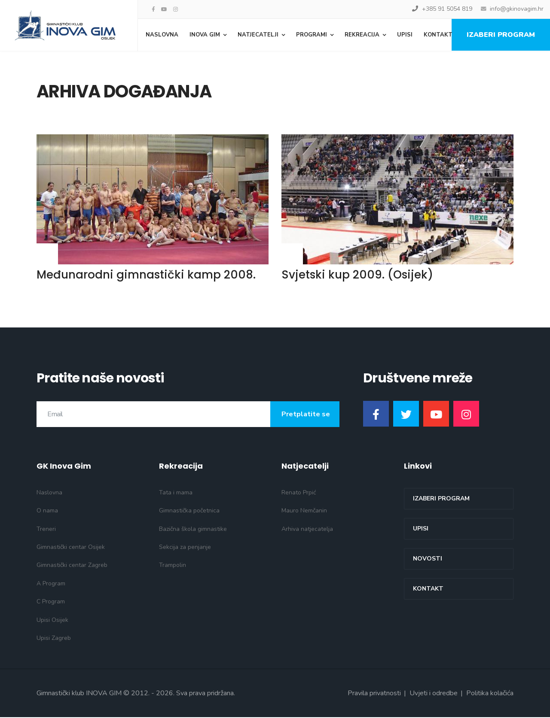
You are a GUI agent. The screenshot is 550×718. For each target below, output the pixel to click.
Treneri (46, 529)
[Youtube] (164, 9)
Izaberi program (501, 34)
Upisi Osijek (52, 620)
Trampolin (172, 566)
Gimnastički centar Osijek (71, 548)
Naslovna (162, 35)
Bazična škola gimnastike (193, 529)
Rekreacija (362, 35)
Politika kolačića (489, 694)
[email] (188, 415)
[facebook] (153, 9)
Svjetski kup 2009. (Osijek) (357, 275)
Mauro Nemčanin (304, 511)
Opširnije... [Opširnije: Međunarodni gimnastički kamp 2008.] (47, 246)
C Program (51, 602)
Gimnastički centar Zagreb (72, 566)
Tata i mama (175, 493)
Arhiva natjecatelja (307, 529)
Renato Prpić (298, 493)
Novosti (427, 559)
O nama (47, 511)
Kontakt (438, 35)
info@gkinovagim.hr (517, 9)
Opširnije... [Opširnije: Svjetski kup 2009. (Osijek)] (292, 246)
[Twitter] (406, 414)
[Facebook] (376, 414)
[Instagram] (175, 9)
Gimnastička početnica (189, 511)
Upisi (404, 35)
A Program (51, 584)
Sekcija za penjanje (185, 548)
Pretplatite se (305, 415)
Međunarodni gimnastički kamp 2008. (146, 275)
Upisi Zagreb (54, 639)
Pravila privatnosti (374, 694)
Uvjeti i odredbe (433, 694)
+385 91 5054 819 (447, 9)
